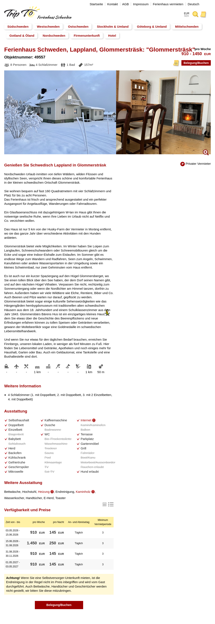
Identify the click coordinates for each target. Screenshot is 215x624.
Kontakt (112, 4)
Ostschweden (78, 26)
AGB (125, 4)
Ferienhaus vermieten (168, 4)
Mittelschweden (187, 26)
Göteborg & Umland (152, 26)
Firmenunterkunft (87, 35)
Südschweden (18, 26)
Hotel (112, 35)
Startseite (96, 4)
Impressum (141, 4)
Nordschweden (54, 35)
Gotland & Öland (21, 35)
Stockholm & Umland (112, 26)
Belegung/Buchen (195, 63)
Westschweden (48, 26)
